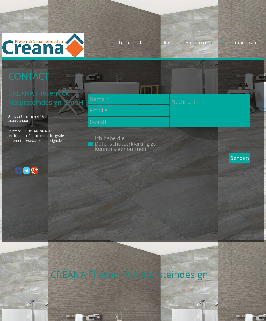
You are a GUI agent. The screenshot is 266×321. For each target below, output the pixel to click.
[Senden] (239, 158)
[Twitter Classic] (26, 170)
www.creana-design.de (44, 140)
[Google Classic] (34, 170)
